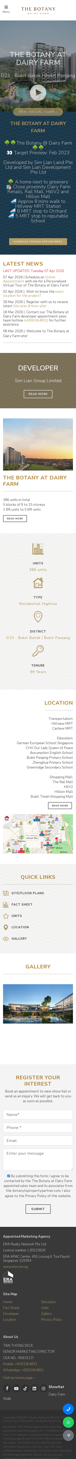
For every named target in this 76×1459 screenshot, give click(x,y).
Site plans (48, 1302)
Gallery (46, 1313)
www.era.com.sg (15, 1266)
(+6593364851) (36, 320)
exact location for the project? (33, 293)
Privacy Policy (51, 1319)
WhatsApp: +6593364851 (23, 1370)
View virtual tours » (38, 145)
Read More (38, 394)
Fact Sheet (11, 1308)
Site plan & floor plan (29, 306)
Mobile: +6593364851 (20, 1364)
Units (45, 1308)
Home (7, 1302)
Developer (11, 1313)
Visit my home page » (19, 1377)
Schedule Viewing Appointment (38, 241)
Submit (38, 1209)
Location (9, 1319)
